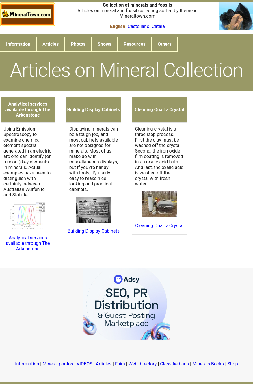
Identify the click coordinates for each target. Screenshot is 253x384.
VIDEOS (84, 364)
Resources (135, 44)
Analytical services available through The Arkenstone (28, 243)
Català (158, 26)
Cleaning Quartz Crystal (159, 225)
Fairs (120, 364)
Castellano (139, 26)
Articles (50, 44)
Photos (78, 44)
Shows (104, 44)
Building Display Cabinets (94, 231)
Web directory (143, 364)
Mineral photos (57, 364)
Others (165, 44)
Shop (232, 364)
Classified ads (174, 364)
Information (18, 44)
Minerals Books (208, 364)
